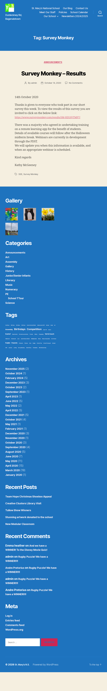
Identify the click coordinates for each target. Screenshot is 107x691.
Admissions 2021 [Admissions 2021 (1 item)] (41, 339)
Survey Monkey (31, 188)
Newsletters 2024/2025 (75, 18)
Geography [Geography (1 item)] (41, 348)
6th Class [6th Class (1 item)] (23, 339)
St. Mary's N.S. (23, 683)
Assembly (12, 276)
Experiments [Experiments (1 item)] (15, 348)
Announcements (53, 67)
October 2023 (14, 401)
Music (9, 299)
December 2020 (16, 447)
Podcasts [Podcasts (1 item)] (21, 357)
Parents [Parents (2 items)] (14, 357)
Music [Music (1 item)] (39, 353)
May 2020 (12, 475)
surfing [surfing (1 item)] (15, 362)
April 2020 (12, 480)
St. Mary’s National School (46, 10)
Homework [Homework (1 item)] (13, 353)
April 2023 (12, 410)
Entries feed (13, 639)
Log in (9, 634)
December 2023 (16, 397)
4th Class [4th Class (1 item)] (13, 339)
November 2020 (16, 452)
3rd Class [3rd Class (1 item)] (7, 339)
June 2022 (12, 415)
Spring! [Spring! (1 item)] (53, 357)
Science (10, 317)
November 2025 (16, 383)
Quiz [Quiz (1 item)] (30, 357)
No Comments (76, 97)
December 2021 (16, 429)
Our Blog (67, 10)
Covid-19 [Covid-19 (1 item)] (45, 344)
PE (7, 308)
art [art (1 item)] (54, 339)
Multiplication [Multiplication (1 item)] (34, 353)
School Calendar (79, 14)
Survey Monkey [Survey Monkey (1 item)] (21, 362)
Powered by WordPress (47, 683)
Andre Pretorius (15, 586)
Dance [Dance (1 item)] (49, 344)
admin (33, 97)
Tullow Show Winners (19, 524)
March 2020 (13, 484)
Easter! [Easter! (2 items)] (8, 348)
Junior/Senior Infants (19, 290)
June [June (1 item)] (18, 353)
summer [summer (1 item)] (10, 362)
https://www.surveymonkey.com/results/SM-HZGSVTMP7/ (51, 131)
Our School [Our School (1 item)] (53, 353)
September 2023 (16, 406)
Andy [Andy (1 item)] (52, 339)
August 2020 (14, 466)
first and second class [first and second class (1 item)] (23, 348)
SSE (20, 188)
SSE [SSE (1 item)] (6, 362)
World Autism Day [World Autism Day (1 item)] (42, 362)
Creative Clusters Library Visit (25, 517)
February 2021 (15, 443)
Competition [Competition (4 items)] (34, 343)
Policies (63, 14)
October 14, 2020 (52, 97)
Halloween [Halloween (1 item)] (7, 353)
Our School (50, 18)
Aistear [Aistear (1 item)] (47, 339)
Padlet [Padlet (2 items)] (7, 357)
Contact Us (82, 10)
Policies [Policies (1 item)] (26, 357)
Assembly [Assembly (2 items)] (9, 344)
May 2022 (12, 420)
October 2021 (14, 434)
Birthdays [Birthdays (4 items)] (19, 343)
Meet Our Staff (47, 14)
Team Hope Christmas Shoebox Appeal (31, 510)
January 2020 (14, 489)
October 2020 (14, 457)
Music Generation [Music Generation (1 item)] (46, 353)
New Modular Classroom (21, 542)
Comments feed (16, 643)
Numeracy (12, 303)
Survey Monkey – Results (53, 82)
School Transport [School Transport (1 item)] (47, 357)
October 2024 (14, 387)
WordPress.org (15, 648)
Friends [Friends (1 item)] (31, 348)
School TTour (17, 312)
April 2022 (12, 424)
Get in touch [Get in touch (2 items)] (49, 348)
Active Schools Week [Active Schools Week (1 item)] (31, 339)
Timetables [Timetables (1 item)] (35, 362)
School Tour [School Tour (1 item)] (39, 357)
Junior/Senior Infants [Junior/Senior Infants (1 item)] (25, 353)
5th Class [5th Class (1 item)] (18, 339)
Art (7, 271)
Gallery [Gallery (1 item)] (35, 348)
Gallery (10, 280)
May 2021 (11, 438)
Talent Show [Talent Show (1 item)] (28, 362)
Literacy (10, 294)
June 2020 (12, 470)
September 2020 (16, 461)
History (10, 285)
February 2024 (15, 392)
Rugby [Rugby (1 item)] (34, 357)
